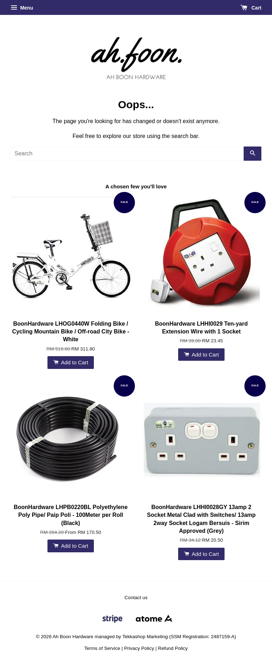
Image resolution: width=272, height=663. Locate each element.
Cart (250, 8)
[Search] (127, 154)
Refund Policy (173, 648)
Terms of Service (102, 648)
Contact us (136, 597)
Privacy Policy (139, 648)
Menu (22, 8)
